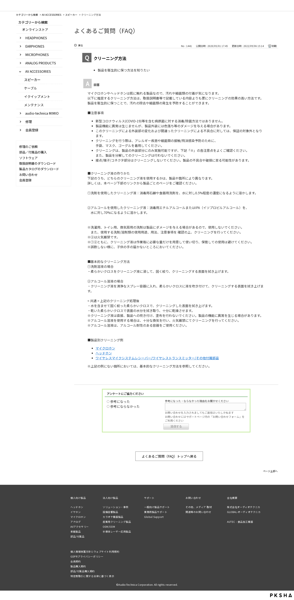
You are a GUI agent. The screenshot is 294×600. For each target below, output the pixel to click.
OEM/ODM (109, 526)
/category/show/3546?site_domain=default (20, 113)
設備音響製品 (110, 512)
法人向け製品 (110, 497)
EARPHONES (34, 46)
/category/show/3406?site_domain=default (20, 71)
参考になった (120, 401)
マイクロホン (105, 348)
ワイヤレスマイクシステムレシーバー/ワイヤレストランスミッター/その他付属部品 (157, 357)
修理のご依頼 (28, 146)
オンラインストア (35, 29)
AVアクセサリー (79, 526)
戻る (80, 45)
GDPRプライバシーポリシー (86, 556)
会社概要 (232, 497)
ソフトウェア (28, 157)
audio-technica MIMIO (42, 113)
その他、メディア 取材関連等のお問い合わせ (199, 509)
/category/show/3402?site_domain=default (20, 37)
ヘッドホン (104, 353)
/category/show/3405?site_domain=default (20, 62)
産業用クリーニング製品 (117, 521)
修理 (28, 121)
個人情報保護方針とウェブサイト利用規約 (94, 551)
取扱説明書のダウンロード (37, 163)
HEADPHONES (36, 37)
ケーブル (30, 88)
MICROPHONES (37, 54)
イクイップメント (37, 96)
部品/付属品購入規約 (82, 571)
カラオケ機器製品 (113, 516)
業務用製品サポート (155, 512)
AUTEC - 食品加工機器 (240, 521)
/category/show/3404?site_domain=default (20, 54)
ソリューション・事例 (115, 507)
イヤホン (75, 512)
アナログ (75, 521)
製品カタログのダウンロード (39, 168)
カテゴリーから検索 (27, 14)
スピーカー (71, 14)
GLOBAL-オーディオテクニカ (244, 512)
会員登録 (31, 129)
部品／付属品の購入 (33, 152)
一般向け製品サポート (157, 507)
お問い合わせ (28, 174)
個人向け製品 (78, 497)
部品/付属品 (77, 536)
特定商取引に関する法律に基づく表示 (92, 576)
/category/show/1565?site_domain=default (20, 129)
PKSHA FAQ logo (281, 595)
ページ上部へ (270, 470)
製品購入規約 (78, 566)
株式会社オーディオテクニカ (243, 507)
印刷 (274, 46)
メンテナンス (34, 104)
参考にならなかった (125, 406)
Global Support (154, 516)
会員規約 (75, 561)
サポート (149, 497)
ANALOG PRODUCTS (40, 62)
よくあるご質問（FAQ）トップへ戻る (169, 456)
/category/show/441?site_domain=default (20, 121)
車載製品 (75, 531)
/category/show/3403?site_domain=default (20, 46)
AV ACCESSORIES (51, 14)
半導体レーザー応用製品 (117, 531)
